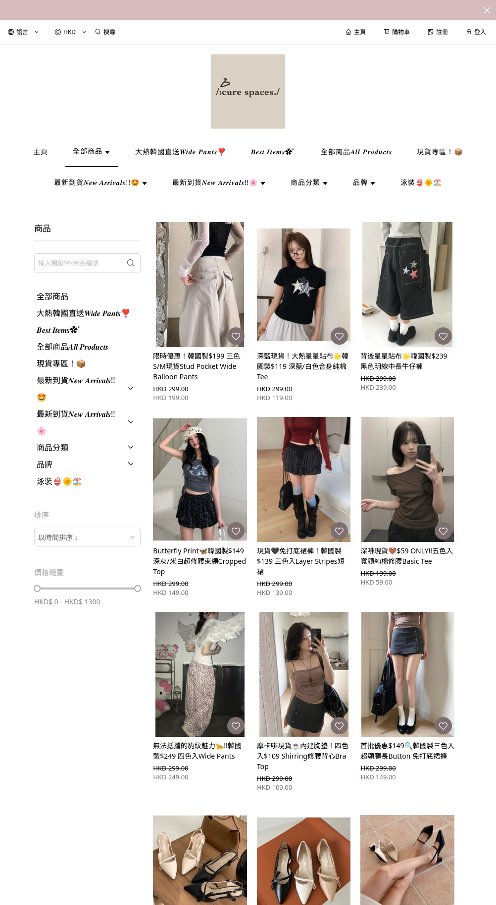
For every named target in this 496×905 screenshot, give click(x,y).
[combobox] (87, 537)
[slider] (37, 588)
